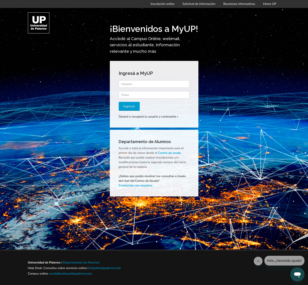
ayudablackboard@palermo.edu (70, 273)
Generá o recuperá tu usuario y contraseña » (148, 116)
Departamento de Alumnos (81, 262)
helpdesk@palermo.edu (105, 268)
